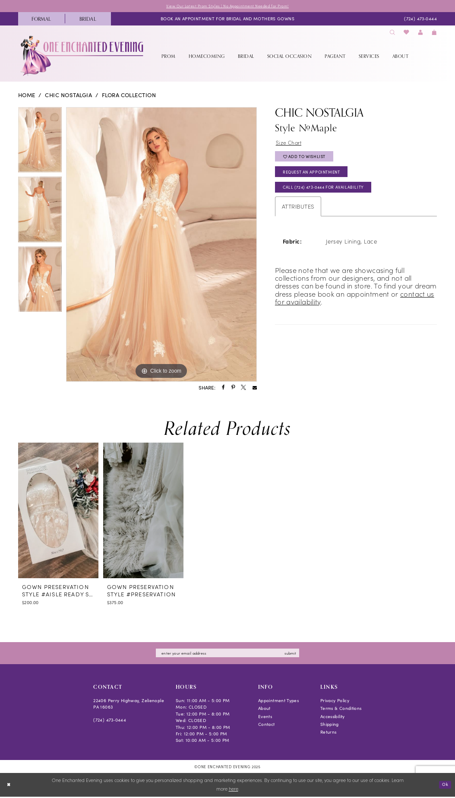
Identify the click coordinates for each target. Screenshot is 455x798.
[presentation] (58, 511)
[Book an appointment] (227, 19)
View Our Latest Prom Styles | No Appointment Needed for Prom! (227, 6)
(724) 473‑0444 (109, 721)
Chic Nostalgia (68, 95)
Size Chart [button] (290, 143)
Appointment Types (278, 701)
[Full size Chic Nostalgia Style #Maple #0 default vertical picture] (161, 245)
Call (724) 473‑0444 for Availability (328, 193)
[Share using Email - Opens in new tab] (255, 388)
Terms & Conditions (341, 709)
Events (265, 717)
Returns (328, 733)
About (264, 709)
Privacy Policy (334, 701)
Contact (266, 725)
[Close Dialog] (9, 786)
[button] (420, 33)
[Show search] (392, 33)
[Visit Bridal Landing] (88, 19)
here (233, 790)
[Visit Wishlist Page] (407, 33)
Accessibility (332, 717)
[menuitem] (41, 19)
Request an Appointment (316, 176)
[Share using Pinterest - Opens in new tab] (233, 388)
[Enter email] (227, 654)
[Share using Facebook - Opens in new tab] (223, 388)
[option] (40, 142)
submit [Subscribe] (297, 654)
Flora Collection (129, 95)
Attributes (298, 212)
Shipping (329, 725)
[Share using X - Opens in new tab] (243, 388)
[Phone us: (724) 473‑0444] (420, 19)
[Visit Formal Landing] (41, 19)
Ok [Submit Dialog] (444, 785)
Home (26, 95)
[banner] (82, 56)
